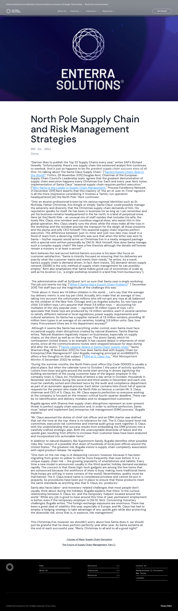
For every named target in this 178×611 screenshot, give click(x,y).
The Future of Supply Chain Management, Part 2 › (89, 544)
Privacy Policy (166, 606)
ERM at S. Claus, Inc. (97, 356)
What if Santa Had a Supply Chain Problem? (99, 284)
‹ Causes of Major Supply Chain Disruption (89, 539)
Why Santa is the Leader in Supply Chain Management (69, 188)
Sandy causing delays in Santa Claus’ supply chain (94, 347)
